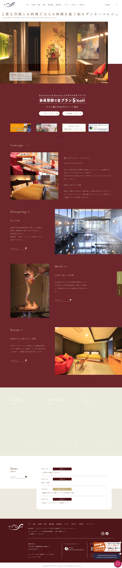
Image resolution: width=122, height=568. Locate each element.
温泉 (39, 5)
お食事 (33, 5)
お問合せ (82, 5)
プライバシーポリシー (69, 528)
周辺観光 (58, 5)
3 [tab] (62, 136)
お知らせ (74, 5)
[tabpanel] (22, 128)
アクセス (66, 5)
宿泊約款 (30, 528)
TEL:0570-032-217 (33, 549)
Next (109, 53)
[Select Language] (111, 5)
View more (13, 248)
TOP (27, 5)
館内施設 (50, 5)
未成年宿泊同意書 (47, 531)
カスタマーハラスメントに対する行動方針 (48, 528)
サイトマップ (90, 524)
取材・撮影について (61, 531)
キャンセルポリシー (34, 531)
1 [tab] (59, 136)
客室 (44, 5)
